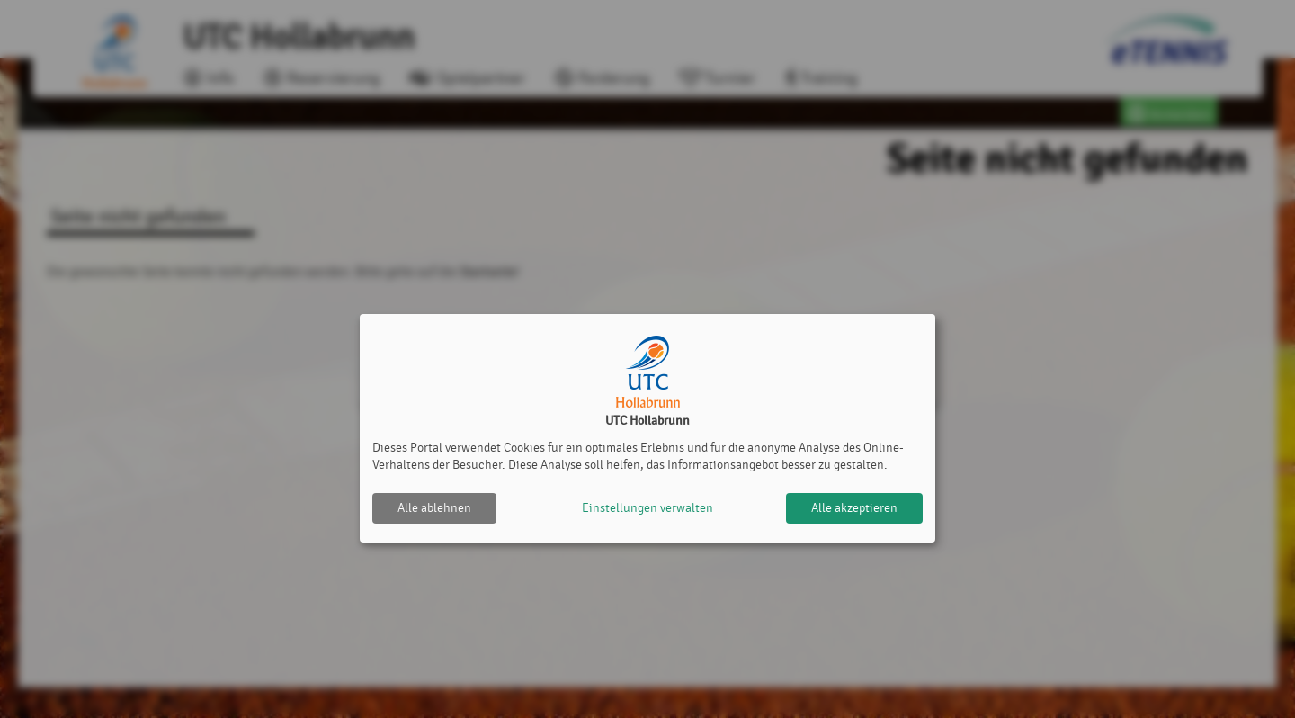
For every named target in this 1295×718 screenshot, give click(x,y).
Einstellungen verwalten (647, 508)
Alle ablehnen (434, 508)
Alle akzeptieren (854, 508)
